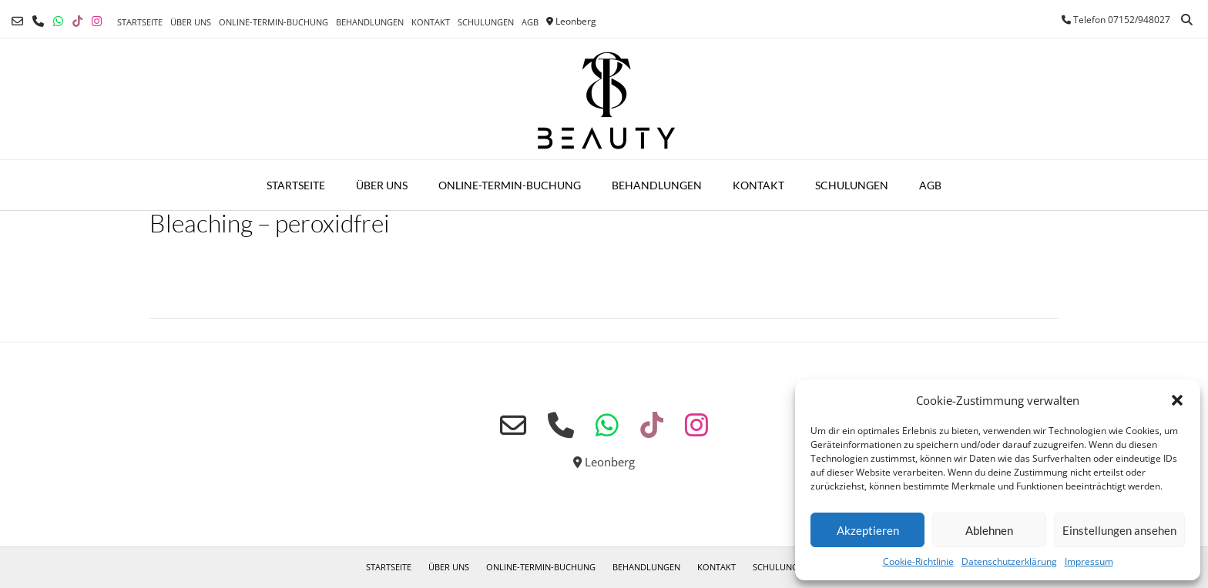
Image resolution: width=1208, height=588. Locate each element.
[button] (1177, 400)
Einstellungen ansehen (1119, 530)
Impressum (1089, 561)
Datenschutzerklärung (1009, 561)
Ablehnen (989, 530)
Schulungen (486, 22)
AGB (530, 22)
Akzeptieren (868, 530)
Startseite (140, 22)
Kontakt (430, 22)
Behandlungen (370, 22)
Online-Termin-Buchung (273, 22)
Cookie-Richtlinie (918, 561)
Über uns (190, 22)
